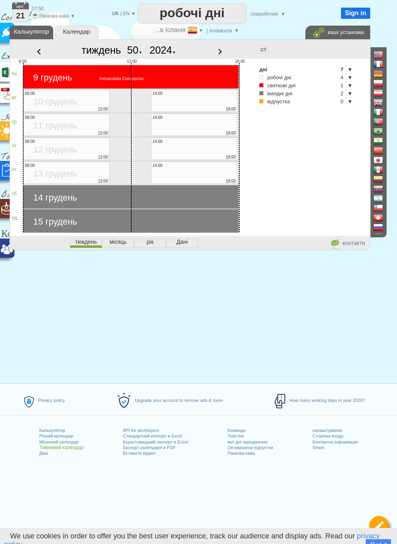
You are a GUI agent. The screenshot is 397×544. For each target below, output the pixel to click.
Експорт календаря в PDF (149, 447)
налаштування (327, 430)
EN (126, 13)
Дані (43, 453)
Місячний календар (59, 442)
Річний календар (56, 436)
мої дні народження (247, 442)
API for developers (141, 430)
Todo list (235, 436)
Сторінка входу (328, 436)
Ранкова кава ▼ (53, 16)
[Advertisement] (190, 315)
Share (318, 447)
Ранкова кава (241, 453)
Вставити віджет (139, 453)
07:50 (38, 9)
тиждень (101, 50)
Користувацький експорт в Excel (155, 442)
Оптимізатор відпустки (250, 447)
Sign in (355, 13)
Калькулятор (52, 430)
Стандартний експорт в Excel (152, 436)
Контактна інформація (335, 442)
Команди (236, 430)
